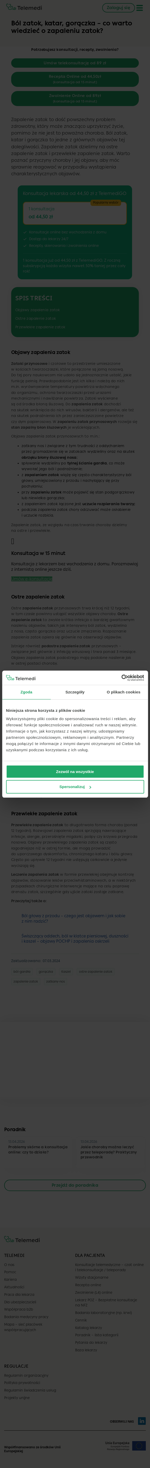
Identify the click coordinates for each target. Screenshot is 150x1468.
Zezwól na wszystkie (75, 771)
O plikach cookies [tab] (123, 692)
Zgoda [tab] (26, 692)
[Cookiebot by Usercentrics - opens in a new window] (121, 677)
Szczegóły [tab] (75, 692)
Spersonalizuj (75, 786)
